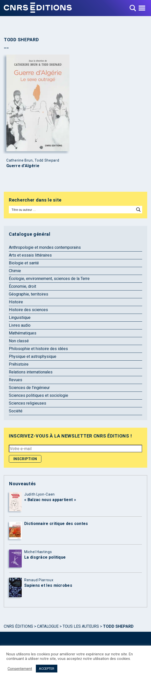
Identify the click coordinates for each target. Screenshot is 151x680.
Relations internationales (31, 372)
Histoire (16, 302)
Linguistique (20, 317)
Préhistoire (19, 364)
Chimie (15, 270)
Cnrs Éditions (18, 626)
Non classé (19, 340)
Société (15, 411)
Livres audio (20, 325)
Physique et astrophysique (32, 356)
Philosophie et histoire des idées (38, 348)
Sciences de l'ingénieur (29, 387)
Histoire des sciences (28, 309)
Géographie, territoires (28, 294)
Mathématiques (22, 333)
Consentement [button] (20, 668)
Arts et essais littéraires (30, 255)
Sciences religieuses (27, 403)
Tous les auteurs (81, 626)
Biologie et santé (24, 263)
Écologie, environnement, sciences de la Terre (49, 278)
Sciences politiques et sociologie (38, 395)
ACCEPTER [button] (46, 668)
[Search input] (72, 210)
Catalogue (48, 626)
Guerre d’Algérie (22, 166)
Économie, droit (22, 286)
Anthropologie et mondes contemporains (45, 247)
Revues (15, 379)
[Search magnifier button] (138, 209)
